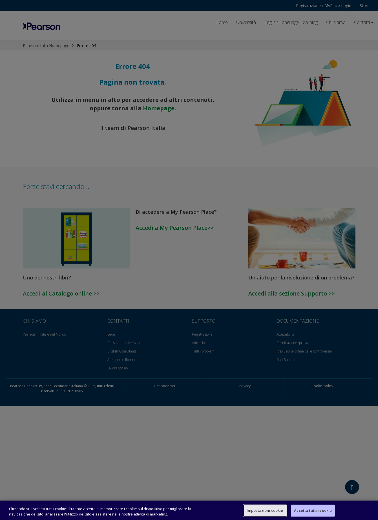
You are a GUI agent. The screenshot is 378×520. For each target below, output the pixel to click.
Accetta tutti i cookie (313, 510)
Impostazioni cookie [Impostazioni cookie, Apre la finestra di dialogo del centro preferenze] (265, 510)
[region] (189, 510)
